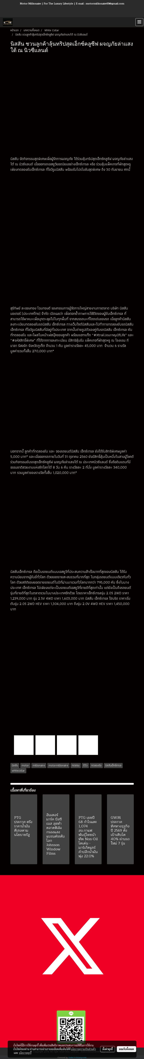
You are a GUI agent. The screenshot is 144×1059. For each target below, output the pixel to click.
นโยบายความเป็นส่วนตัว (83, 1049)
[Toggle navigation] (139, 22)
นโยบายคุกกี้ (25, 1052)
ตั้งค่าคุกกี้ (107, 1049)
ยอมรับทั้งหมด (126, 1049)
